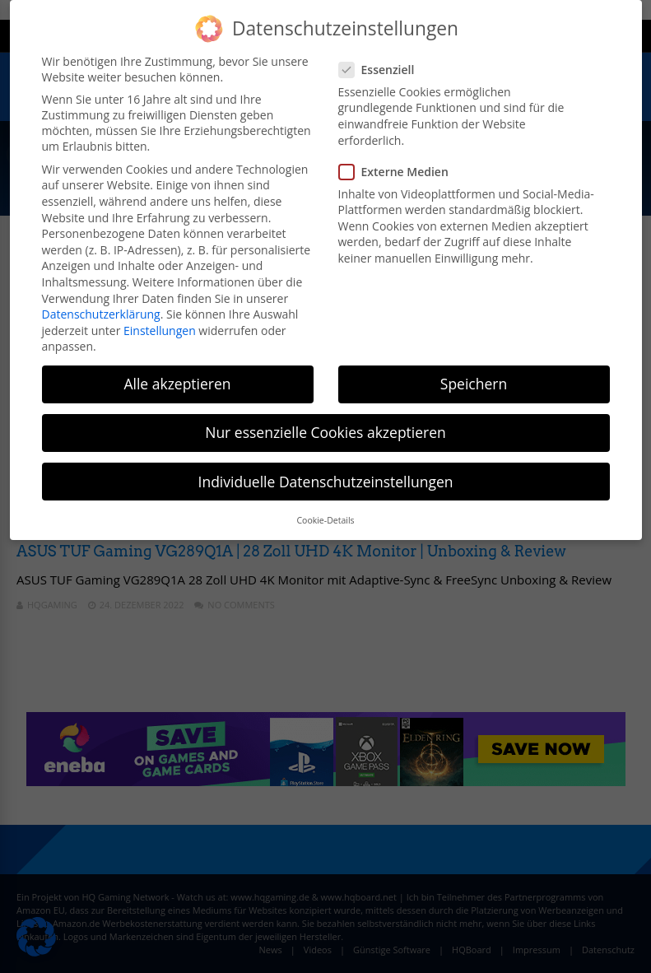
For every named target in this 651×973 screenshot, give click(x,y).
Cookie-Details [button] (325, 520)
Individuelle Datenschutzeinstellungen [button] (325, 481)
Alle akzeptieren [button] (176, 383)
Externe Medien (398, 171)
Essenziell (381, 69)
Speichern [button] (473, 383)
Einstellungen (159, 330)
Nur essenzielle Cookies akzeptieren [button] (325, 432)
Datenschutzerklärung (101, 314)
